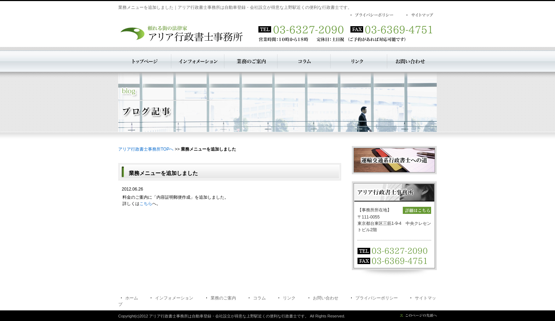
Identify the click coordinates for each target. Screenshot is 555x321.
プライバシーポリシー (376, 298)
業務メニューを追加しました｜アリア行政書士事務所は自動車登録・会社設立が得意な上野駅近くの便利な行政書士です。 (235, 7)
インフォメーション (174, 298)
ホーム (131, 298)
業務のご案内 (223, 298)
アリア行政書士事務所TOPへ (145, 149)
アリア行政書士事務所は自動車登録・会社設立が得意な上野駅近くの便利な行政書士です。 (229, 316)
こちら (145, 203)
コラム (259, 298)
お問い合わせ (325, 298)
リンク (289, 298)
